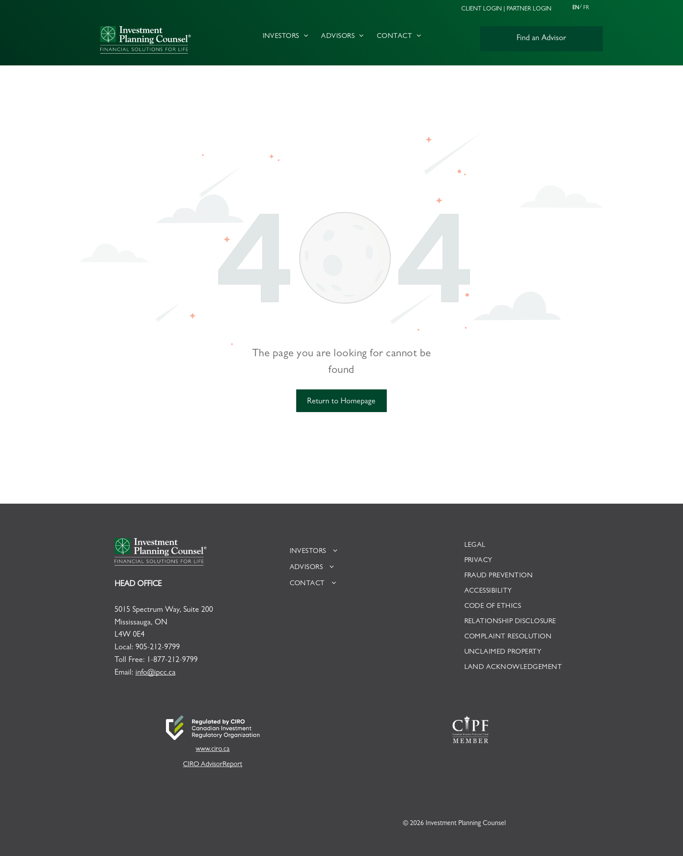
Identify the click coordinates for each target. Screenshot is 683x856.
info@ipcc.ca (155, 673)
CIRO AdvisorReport (212, 764)
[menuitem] (285, 36)
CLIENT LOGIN (481, 9)
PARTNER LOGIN (529, 9)
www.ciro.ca (213, 749)
